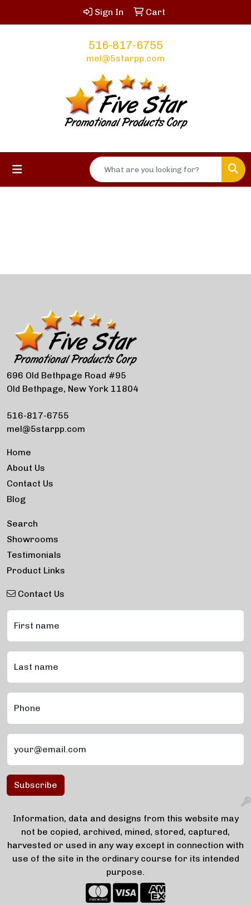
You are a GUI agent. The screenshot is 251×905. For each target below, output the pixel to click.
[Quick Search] (156, 169)
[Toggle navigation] (17, 169)
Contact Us (30, 483)
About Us (26, 468)
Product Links (36, 570)
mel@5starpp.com (125, 58)
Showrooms (32, 539)
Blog (16, 499)
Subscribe (35, 785)
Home (19, 452)
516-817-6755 (125, 45)
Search (22, 523)
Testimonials (34, 554)
